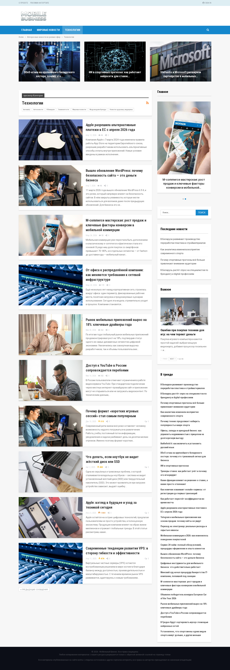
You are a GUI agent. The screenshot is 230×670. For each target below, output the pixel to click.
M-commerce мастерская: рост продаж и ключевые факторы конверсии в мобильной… (184, 183)
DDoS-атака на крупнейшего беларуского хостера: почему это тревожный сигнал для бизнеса (183, 457)
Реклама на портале (39, 3)
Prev (164, 359)
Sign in (207, 3)
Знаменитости (63, 109)
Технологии (72, 29)
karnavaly (26, 109)
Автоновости (38, 109)
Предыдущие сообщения (34, 589)
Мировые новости (48, 29)
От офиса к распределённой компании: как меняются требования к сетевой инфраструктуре (114, 275)
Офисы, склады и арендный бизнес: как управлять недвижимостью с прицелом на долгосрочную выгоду (182, 434)
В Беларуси (51, 109)
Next (172, 359)
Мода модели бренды (98, 109)
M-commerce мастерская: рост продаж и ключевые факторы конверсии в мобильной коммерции (116, 225)
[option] (184, 148)
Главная (26, 29)
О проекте (23, 3)
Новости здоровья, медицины (121, 109)
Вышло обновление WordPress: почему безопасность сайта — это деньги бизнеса (114, 175)
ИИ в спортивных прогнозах (175, 465)
